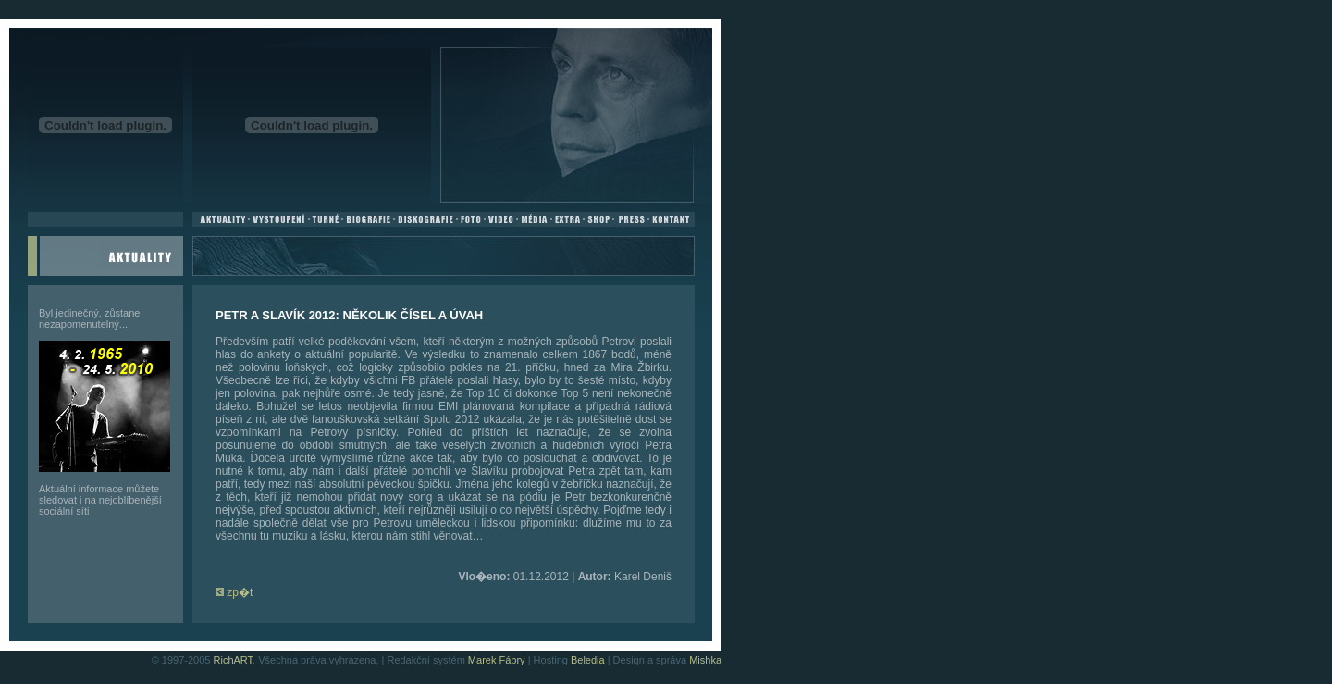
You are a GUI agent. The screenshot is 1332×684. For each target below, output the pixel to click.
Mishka (705, 659)
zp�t (234, 592)
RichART (233, 659)
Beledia (588, 659)
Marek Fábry (496, 659)
